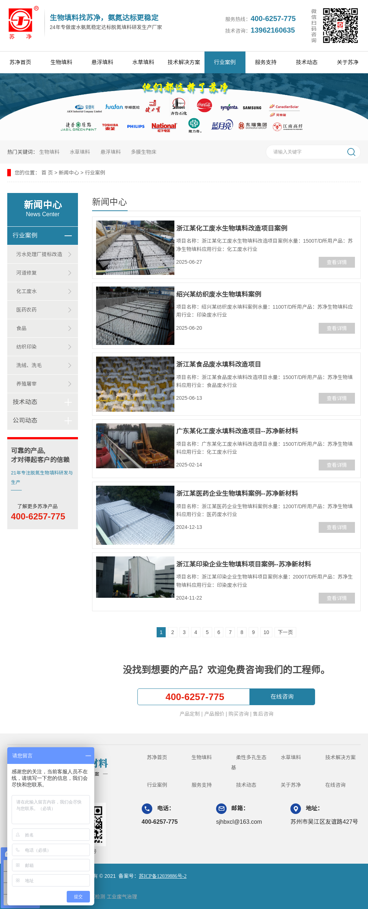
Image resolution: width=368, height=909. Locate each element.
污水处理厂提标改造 (39, 254)
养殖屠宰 (26, 384)
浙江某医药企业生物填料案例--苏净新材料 (237, 493)
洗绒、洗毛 (29, 365)
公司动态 (25, 420)
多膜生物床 (143, 152)
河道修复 (26, 273)
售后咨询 (263, 714)
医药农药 (26, 310)
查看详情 (337, 262)
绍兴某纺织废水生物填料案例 (218, 294)
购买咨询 (238, 714)
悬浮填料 (102, 62)
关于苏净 (348, 62)
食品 (21, 328)
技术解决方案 (184, 62)
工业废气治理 (122, 897)
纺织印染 (26, 347)
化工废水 (26, 291)
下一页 (285, 632)
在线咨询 (282, 697)
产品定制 (189, 714)
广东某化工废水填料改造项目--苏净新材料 (237, 431)
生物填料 (61, 62)
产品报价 (214, 714)
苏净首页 (20, 62)
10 (266, 632)
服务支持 (266, 62)
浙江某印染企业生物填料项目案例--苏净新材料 (243, 564)
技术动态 (307, 62)
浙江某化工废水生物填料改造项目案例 (231, 228)
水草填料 (143, 62)
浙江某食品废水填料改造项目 (218, 364)
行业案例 (225, 62)
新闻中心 (69, 173)
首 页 (47, 173)
